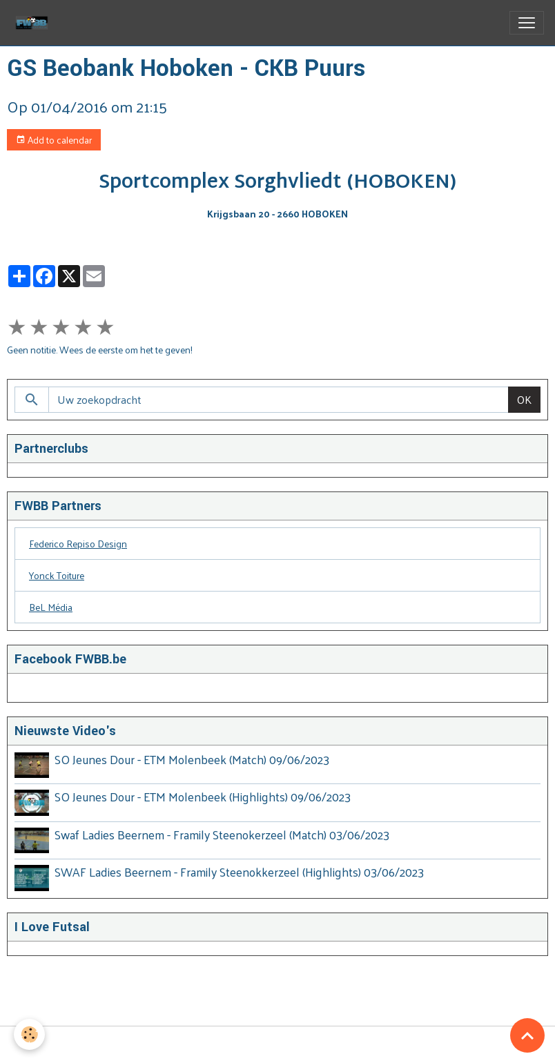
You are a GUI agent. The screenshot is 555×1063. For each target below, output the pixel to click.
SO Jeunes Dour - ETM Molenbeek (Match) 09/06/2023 (192, 759)
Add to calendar (54, 139)
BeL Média (50, 607)
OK (524, 399)
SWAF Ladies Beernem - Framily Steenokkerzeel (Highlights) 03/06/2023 (239, 872)
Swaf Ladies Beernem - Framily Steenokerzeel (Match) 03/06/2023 (222, 834)
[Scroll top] (527, 1035)
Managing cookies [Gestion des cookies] (277, 1044)
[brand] (34, 23)
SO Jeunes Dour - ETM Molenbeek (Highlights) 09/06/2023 (203, 797)
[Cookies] (29, 1034)
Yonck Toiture (56, 575)
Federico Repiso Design (78, 543)
